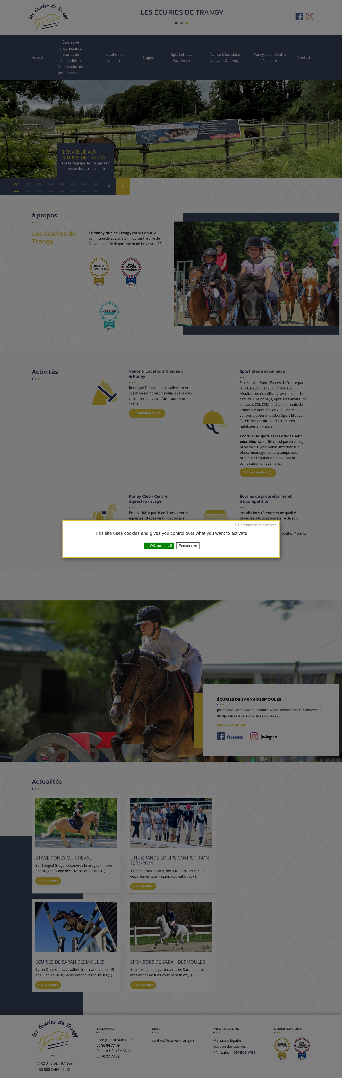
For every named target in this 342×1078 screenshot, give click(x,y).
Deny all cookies (255, 526)
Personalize (188, 545)
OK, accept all (159, 545)
